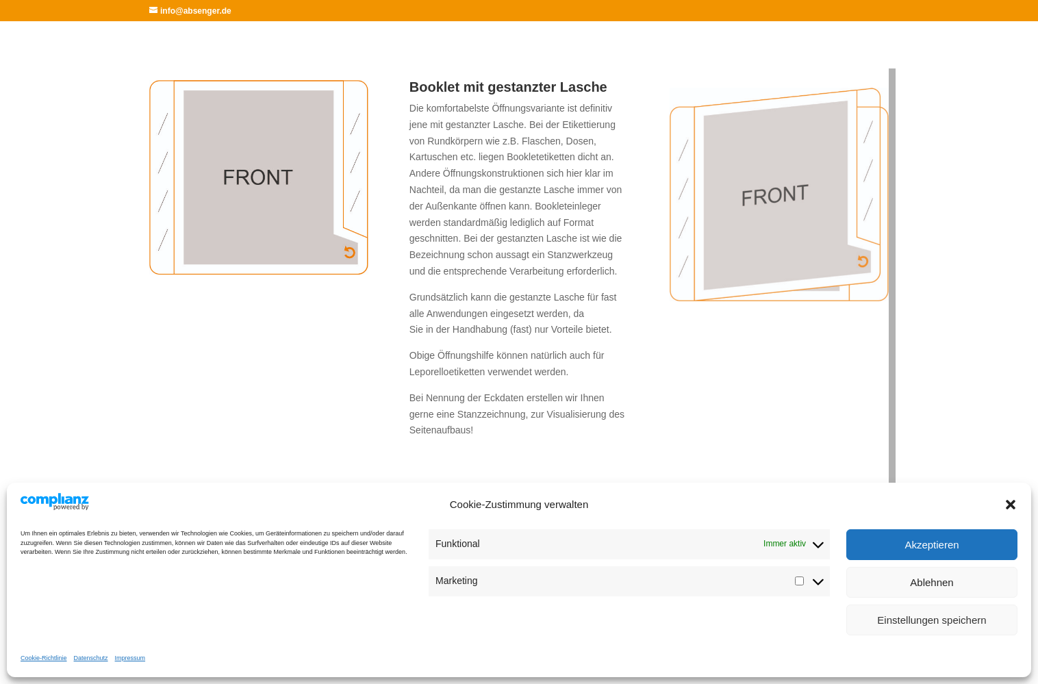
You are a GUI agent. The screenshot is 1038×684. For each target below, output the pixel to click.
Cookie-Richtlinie (44, 658)
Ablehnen (931, 582)
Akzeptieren (931, 544)
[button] (1010, 504)
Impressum (130, 658)
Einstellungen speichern (931, 620)
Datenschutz (91, 658)
